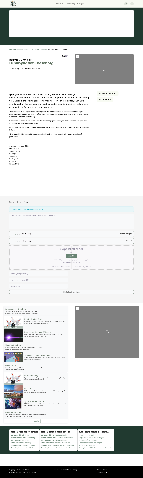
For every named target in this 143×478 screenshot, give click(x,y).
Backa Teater (10, 365)
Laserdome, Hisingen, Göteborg (37, 332)
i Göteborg (20, 435)
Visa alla (36, 421)
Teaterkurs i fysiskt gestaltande (37, 355)
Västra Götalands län (31, 49)
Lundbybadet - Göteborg (31, 63)
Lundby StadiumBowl (33, 319)
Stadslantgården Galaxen (88, 440)
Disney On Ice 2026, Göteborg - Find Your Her (95, 448)
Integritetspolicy (102, 472)
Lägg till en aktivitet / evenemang (65, 470)
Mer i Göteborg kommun (24, 431)
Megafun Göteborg (13, 345)
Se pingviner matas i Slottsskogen (91, 438)
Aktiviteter (59, 4)
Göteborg (44, 49)
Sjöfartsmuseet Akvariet (34, 401)
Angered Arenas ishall (87, 445)
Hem (11, 49)
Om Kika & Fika (102, 470)
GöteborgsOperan (13, 412)
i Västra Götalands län (54, 435)
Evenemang (71, 4)
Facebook (105, 99)
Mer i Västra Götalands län (55, 431)
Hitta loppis (80, 4)
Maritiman (28, 388)
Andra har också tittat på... (94, 431)
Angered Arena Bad (86, 435)
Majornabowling (31, 375)
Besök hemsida (107, 93)
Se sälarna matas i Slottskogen (90, 443)
